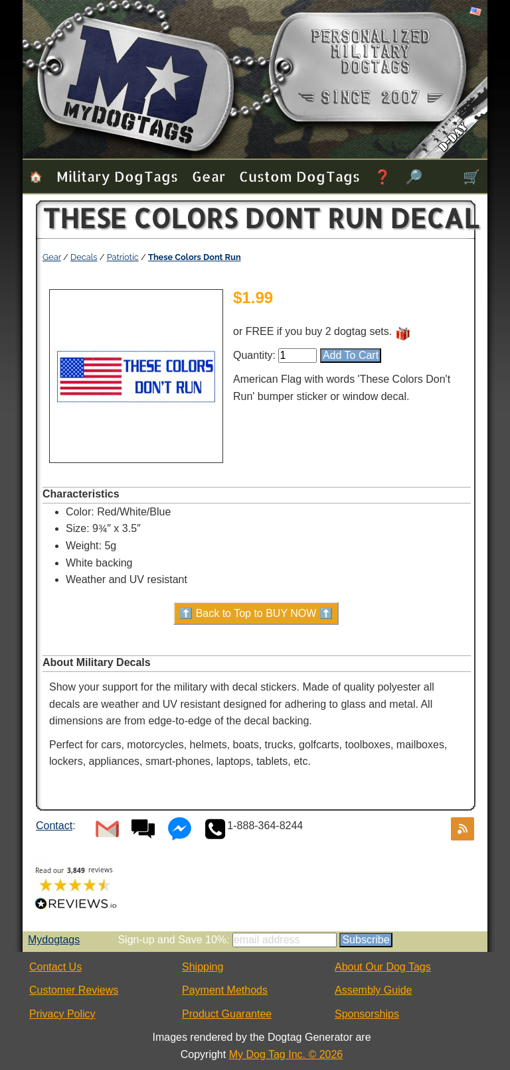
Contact (54, 825)
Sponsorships (367, 1014)
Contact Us (55, 966)
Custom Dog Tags (299, 176)
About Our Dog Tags (383, 966)
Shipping (202, 966)
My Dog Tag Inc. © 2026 (286, 1054)
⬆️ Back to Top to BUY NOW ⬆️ (256, 613)
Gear (208, 176)
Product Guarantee (227, 1014)
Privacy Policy (62, 1014)
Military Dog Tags (117, 176)
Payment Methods (225, 990)
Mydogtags (54, 939)
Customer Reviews (73, 990)
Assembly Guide (373, 990)
